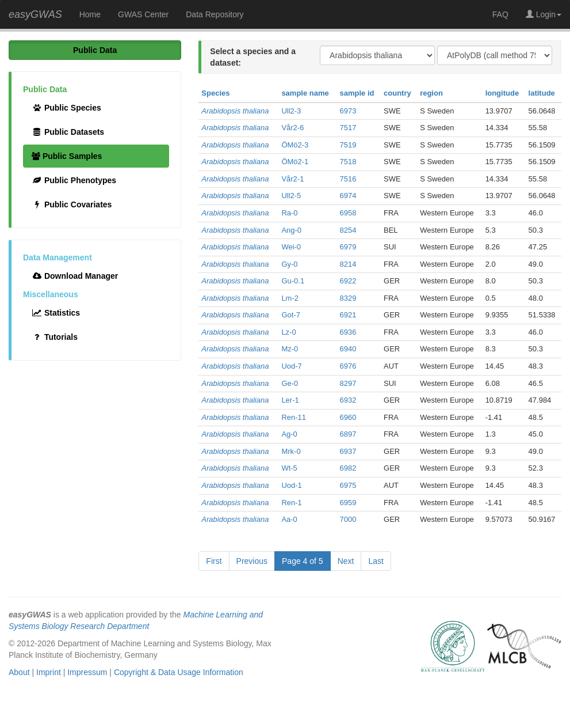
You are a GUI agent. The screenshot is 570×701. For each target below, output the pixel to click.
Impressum (87, 672)
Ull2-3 (291, 111)
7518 (347, 161)
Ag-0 (289, 434)
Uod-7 (291, 366)
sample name (304, 93)
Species (215, 93)
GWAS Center (143, 14)
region (431, 93)
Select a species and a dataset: (253, 57)
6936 (347, 332)
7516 (347, 179)
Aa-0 (289, 519)
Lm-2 (290, 298)
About (19, 672)
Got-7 (290, 314)
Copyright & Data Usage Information (178, 672)
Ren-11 (293, 417)
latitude (542, 93)
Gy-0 (289, 264)
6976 (347, 366)
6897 (347, 434)
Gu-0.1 (292, 280)
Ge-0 (289, 383)
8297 (347, 383)
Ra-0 (289, 213)
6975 (347, 485)
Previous (251, 561)
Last (375, 561)
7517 (347, 127)
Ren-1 (291, 502)
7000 (347, 519)
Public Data (95, 50)
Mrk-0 (290, 451)
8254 (347, 230)
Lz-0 (288, 332)
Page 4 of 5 (302, 561)
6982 (347, 468)
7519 (347, 145)
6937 (347, 451)
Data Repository (214, 14)
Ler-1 (290, 400)
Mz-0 (289, 348)
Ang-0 (291, 230)
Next (346, 561)
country (397, 93)
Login (543, 14)
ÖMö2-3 (294, 145)
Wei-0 (291, 246)
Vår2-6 (292, 127)
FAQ (500, 14)
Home (90, 14)
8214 (347, 264)
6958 (347, 213)
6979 (347, 246)
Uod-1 (291, 485)
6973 (347, 111)
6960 (347, 417)
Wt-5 (289, 468)
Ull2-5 (291, 195)
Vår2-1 (292, 179)
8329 (347, 298)
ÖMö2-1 (294, 161)
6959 (347, 502)
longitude (502, 93)
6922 (347, 280)
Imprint (48, 672)
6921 (347, 314)
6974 (347, 195)
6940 (347, 348)
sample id (356, 93)
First (213, 561)
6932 (347, 400)
